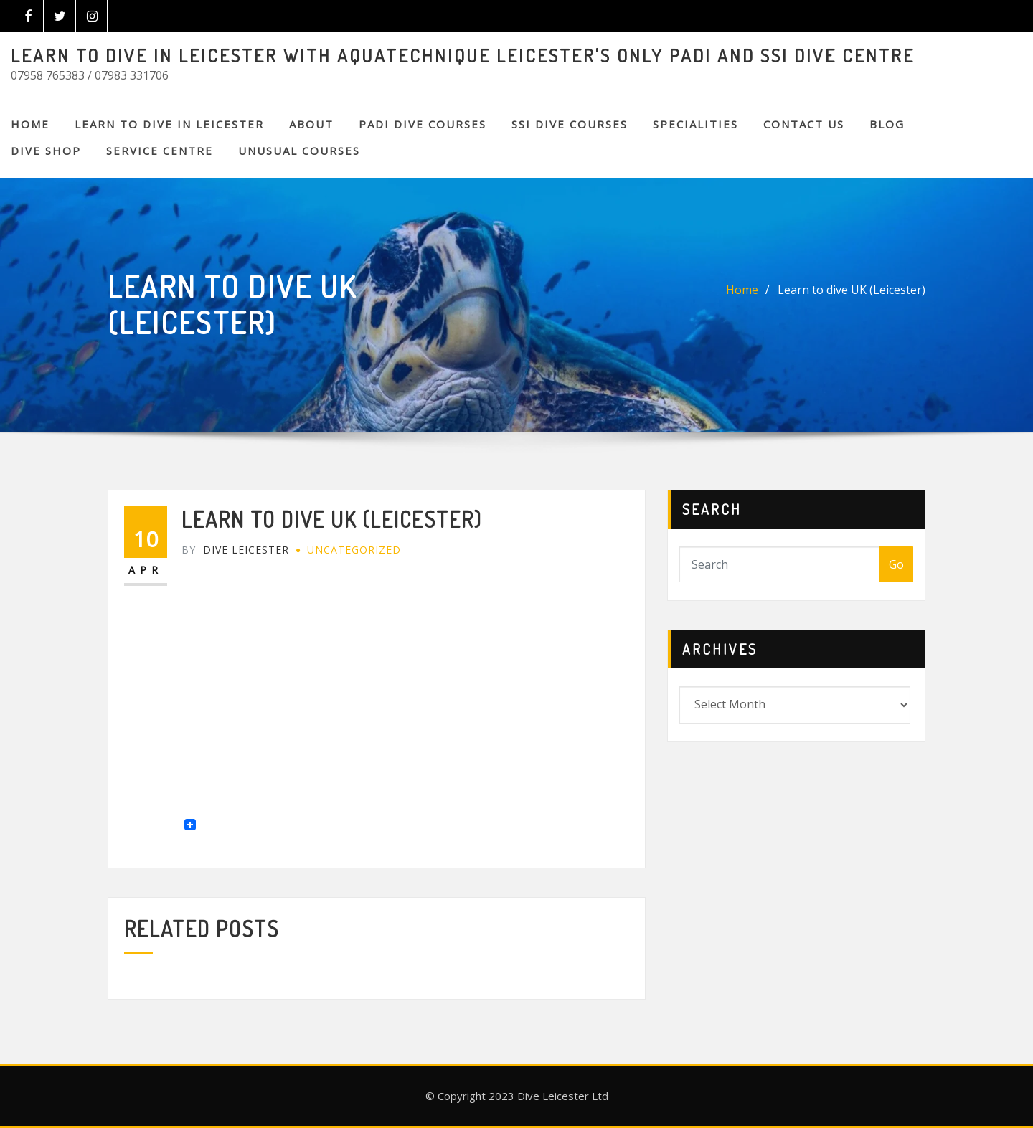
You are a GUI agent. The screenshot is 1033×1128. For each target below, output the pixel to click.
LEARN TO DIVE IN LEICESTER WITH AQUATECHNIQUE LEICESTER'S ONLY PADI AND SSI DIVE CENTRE (463, 55)
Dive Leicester (235, 549)
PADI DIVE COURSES (422, 124)
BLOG (887, 124)
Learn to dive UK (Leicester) (851, 290)
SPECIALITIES (695, 124)
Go (896, 564)
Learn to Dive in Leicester (169, 124)
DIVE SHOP (46, 150)
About (311, 124)
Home (30, 124)
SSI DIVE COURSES (569, 124)
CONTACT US (803, 124)
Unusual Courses (299, 150)
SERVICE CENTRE (159, 150)
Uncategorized (354, 549)
